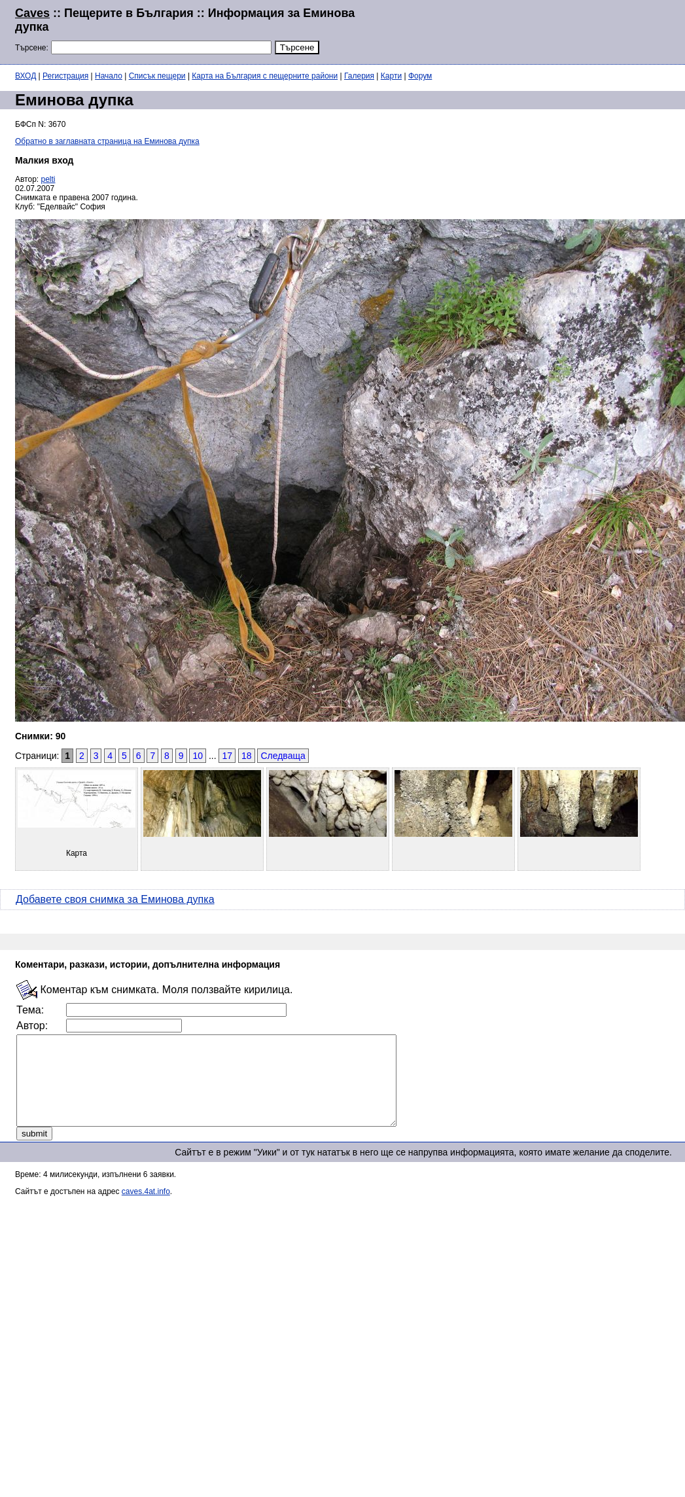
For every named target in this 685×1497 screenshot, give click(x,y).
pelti (48, 179)
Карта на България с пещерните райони (265, 75)
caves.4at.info (146, 1209)
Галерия (359, 75)
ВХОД (25, 75)
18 (246, 755)
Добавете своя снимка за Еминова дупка (115, 899)
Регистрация (65, 75)
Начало (108, 75)
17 (227, 755)
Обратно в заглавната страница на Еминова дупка (107, 141)
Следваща (282, 755)
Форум (420, 75)
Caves (32, 13)
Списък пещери (157, 75)
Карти (391, 75)
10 (197, 755)
